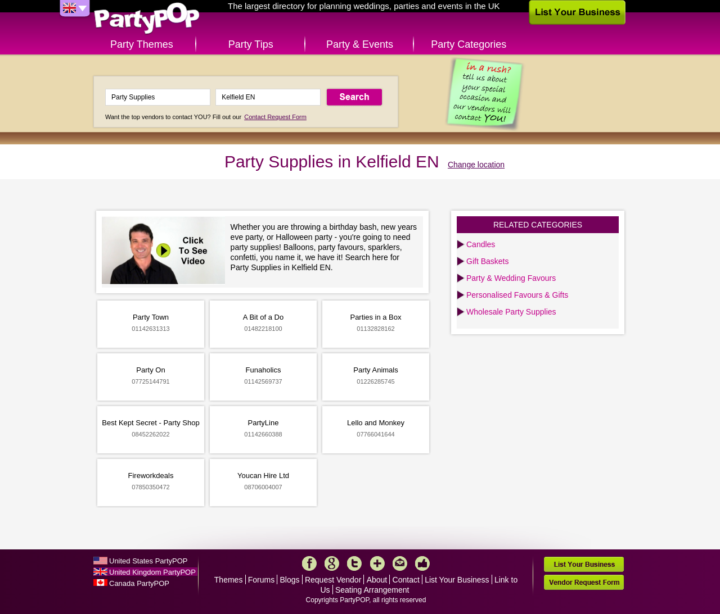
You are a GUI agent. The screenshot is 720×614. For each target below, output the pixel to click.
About (377, 579)
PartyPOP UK (146, 18)
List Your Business (457, 579)
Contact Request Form (275, 116)
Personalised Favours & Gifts (517, 294)
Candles (480, 244)
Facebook (309, 563)
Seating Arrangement (372, 589)
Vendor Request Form (583, 582)
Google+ (332, 563)
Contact (406, 579)
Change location (476, 164)
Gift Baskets (487, 261)
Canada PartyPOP (139, 583)
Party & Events (359, 44)
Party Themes (141, 44)
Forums (261, 579)
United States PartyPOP (148, 561)
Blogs (290, 579)
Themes (228, 579)
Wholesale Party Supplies (511, 311)
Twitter (354, 563)
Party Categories (468, 44)
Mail (400, 563)
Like (422, 563)
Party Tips (250, 44)
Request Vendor (333, 579)
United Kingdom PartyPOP (152, 572)
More (377, 563)
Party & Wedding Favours (511, 278)
